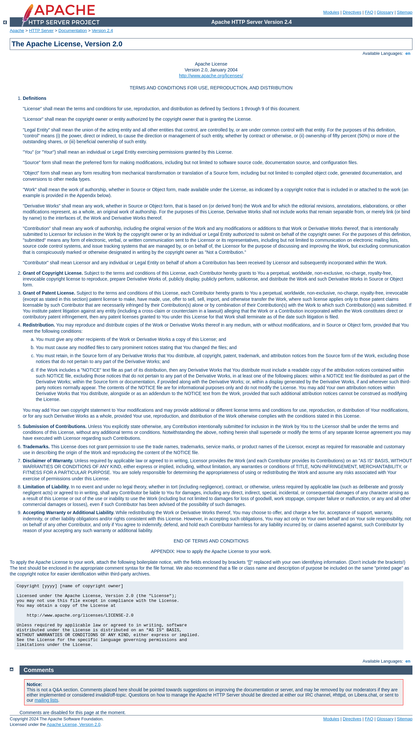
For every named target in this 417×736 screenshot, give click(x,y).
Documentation (72, 30)
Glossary (385, 12)
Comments (39, 670)
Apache (17, 30)
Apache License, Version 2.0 (73, 724)
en (407, 53)
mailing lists (46, 700)
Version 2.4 (102, 30)
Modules (331, 12)
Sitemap (404, 12)
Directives (352, 12)
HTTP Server (41, 30)
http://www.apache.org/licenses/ (211, 75)
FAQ (369, 12)
